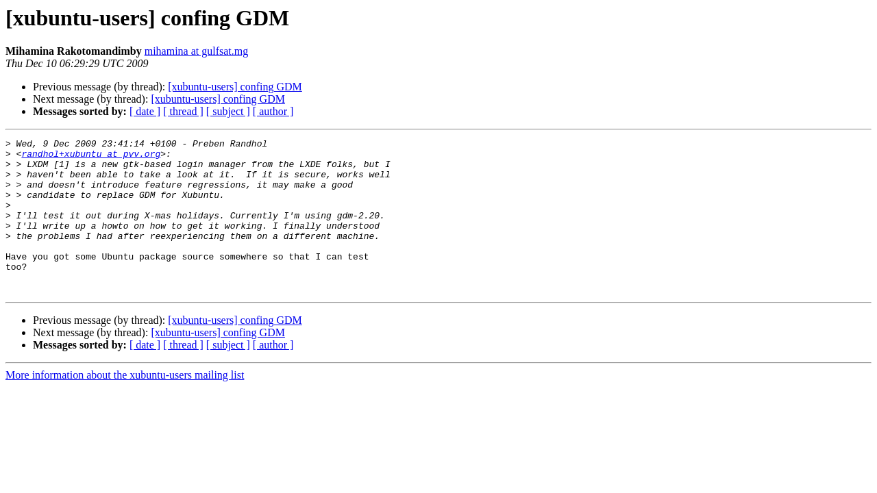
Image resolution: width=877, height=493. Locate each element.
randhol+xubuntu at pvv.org (90, 157)
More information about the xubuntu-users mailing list (124, 406)
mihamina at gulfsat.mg (197, 51)
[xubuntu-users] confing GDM (235, 86)
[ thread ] (183, 111)
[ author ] (273, 111)
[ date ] (144, 111)
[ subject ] (228, 111)
